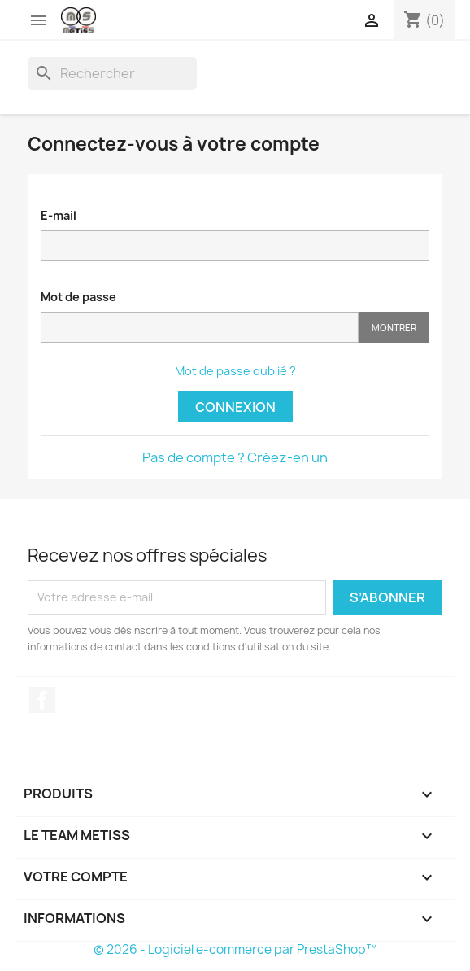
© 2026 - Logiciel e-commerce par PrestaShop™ (235, 949)
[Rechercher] (112, 73)
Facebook (42, 700)
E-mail (58, 215)
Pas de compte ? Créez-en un (235, 457)
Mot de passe (78, 296)
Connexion (235, 407)
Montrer (394, 327)
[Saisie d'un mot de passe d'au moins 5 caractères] (200, 327)
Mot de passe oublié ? (235, 370)
